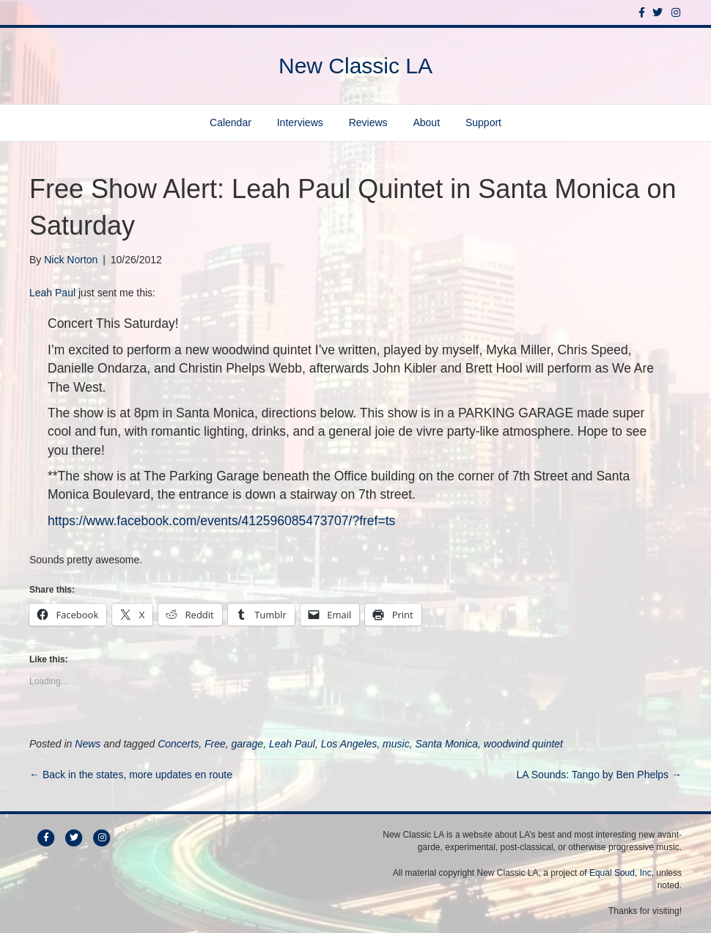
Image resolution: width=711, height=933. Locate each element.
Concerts (178, 744)
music (396, 744)
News (87, 744)
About (426, 122)
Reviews (368, 122)
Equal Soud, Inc (620, 873)
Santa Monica (446, 744)
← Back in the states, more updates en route (130, 774)
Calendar (230, 122)
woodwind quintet (523, 744)
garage (248, 744)
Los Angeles (349, 744)
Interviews (300, 122)
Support (483, 122)
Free (215, 744)
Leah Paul (52, 293)
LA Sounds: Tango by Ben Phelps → (599, 774)
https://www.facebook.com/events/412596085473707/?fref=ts (221, 520)
